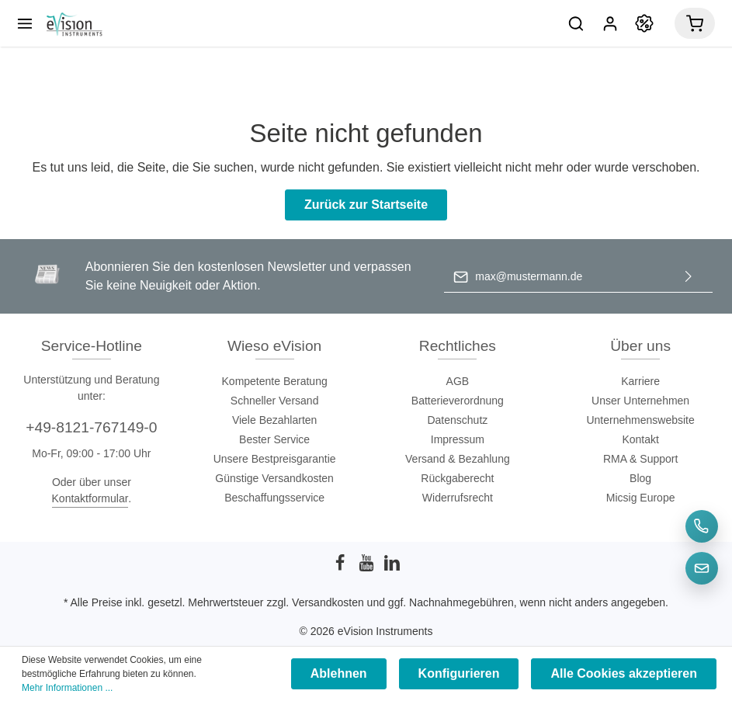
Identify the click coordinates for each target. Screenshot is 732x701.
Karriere (640, 381)
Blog (640, 478)
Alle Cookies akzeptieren (623, 673)
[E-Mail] (701, 568)
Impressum (457, 439)
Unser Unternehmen (640, 400)
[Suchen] (575, 23)
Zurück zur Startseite (366, 204)
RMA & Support (640, 459)
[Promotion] (644, 23)
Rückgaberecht (457, 478)
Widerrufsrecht (457, 497)
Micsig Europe (640, 497)
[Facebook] (341, 567)
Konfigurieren (459, 673)
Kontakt (640, 439)
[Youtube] (368, 567)
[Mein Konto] (610, 23)
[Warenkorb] (695, 23)
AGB (458, 381)
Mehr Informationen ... (67, 687)
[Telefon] (701, 526)
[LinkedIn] (392, 567)
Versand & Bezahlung (457, 459)
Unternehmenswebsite (640, 420)
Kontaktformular (90, 498)
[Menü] (24, 23)
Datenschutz (457, 420)
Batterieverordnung (457, 400)
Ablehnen (338, 673)
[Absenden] (688, 277)
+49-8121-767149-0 (91, 427)
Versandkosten (328, 602)
